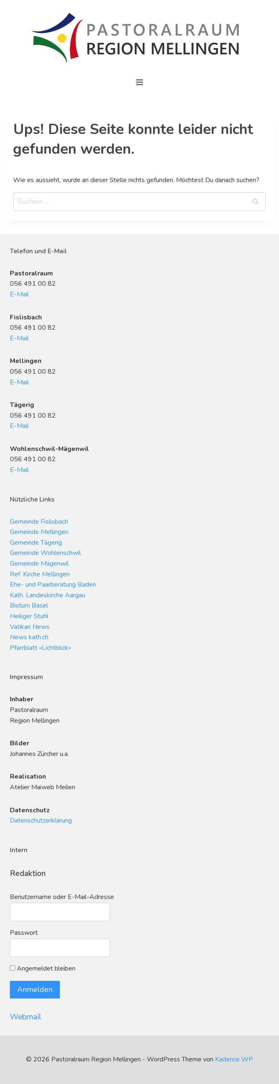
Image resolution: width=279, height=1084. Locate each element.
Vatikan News (30, 626)
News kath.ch (29, 637)
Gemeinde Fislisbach (39, 521)
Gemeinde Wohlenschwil (45, 552)
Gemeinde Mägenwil (39, 563)
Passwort (24, 932)
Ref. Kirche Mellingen (40, 574)
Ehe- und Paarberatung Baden (53, 584)
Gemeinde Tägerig (36, 542)
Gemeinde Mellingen (39, 531)
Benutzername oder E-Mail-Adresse (62, 896)
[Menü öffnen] (139, 82)
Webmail (25, 1017)
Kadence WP (234, 1059)
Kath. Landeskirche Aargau (47, 595)
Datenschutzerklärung (41, 820)
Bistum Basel (29, 605)
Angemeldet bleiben (42, 968)
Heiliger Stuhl (29, 616)
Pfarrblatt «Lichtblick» (40, 647)
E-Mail (19, 294)
